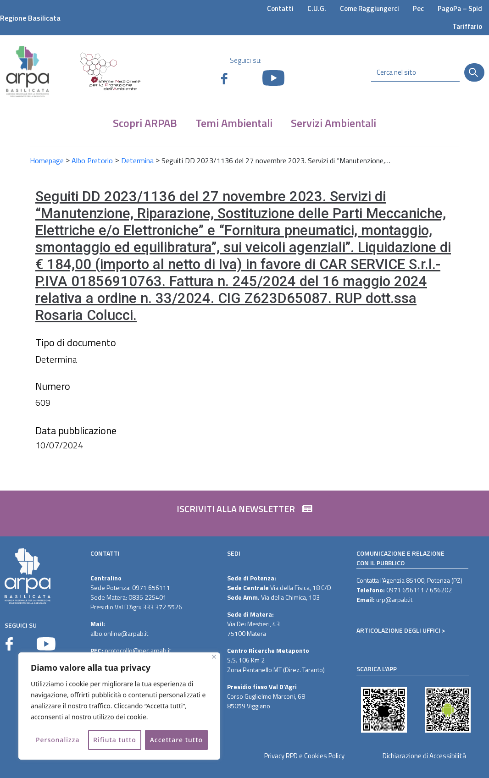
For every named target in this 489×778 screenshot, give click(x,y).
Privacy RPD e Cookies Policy (304, 755)
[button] (244, 513)
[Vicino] (214, 657)
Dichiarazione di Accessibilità (424, 755)
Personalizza (58, 739)
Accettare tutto (176, 739)
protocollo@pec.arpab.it (138, 650)
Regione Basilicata (30, 17)
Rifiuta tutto (114, 739)
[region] (119, 706)
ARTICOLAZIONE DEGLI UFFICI (398, 630)
